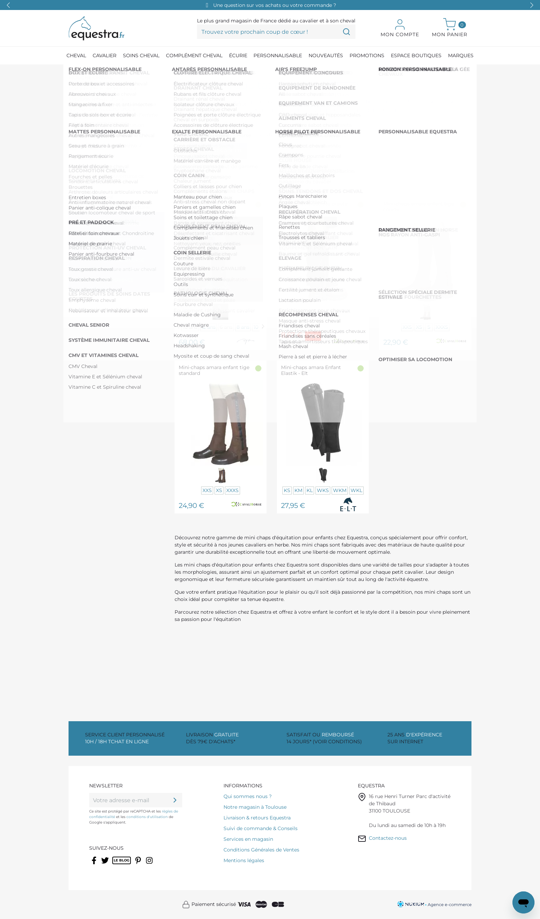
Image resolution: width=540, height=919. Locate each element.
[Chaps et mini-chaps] (237, 72)
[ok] (175, 800)
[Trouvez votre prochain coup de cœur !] (276, 31)
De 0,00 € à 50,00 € (108, 131)
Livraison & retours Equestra (257, 818)
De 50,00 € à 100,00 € (110, 142)
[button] (532, 5)
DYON (90, 178)
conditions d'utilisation (147, 817)
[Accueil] (72, 72)
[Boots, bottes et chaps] (178, 72)
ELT (87, 189)
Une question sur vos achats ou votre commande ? (274, 5)
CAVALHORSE (101, 168)
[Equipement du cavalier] (114, 72)
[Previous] (178, 326)
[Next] (263, 326)
